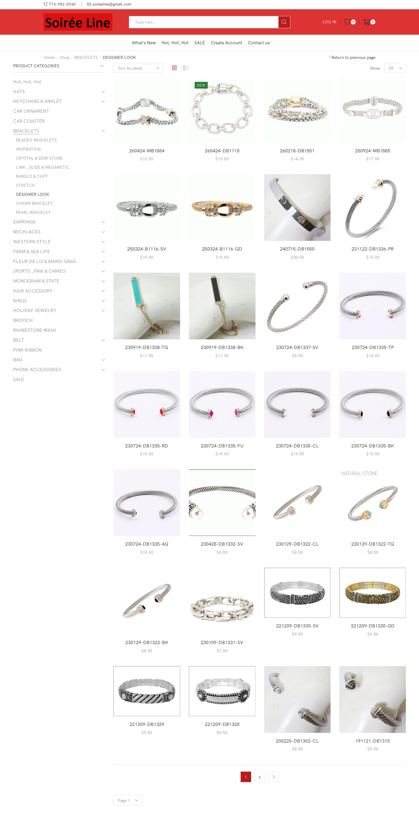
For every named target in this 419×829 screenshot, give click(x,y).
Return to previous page (353, 57)
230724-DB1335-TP (373, 347)
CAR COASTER (29, 121)
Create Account (226, 42)
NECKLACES (26, 231)
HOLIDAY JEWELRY (34, 310)
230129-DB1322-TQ (372, 544)
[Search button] (284, 22)
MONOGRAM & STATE (36, 281)
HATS (19, 91)
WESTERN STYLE (32, 241)
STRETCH (25, 185)
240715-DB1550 (297, 249)
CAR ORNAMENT (31, 111)
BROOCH (23, 320)
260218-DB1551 (297, 151)
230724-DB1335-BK (372, 446)
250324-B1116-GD (222, 249)
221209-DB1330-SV (297, 626)
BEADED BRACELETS (36, 140)
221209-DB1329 (146, 724)
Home (49, 57)
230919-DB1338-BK (222, 347)
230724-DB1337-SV (297, 347)
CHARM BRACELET (34, 203)
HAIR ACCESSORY (33, 291)
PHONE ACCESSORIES (37, 369)
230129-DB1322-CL (297, 544)
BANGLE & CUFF (32, 176)
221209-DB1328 (222, 724)
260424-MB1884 (146, 151)
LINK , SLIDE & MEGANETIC (42, 167)
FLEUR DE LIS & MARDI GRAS (44, 261)
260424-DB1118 (222, 151)
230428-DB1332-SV (222, 544)
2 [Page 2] (260, 777)
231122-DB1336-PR (372, 249)
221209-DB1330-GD (373, 626)
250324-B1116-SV (146, 249)
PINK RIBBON (27, 350)
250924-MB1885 (372, 151)
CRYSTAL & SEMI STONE (39, 158)
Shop (64, 57)
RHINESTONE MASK (34, 330)
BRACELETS (86, 57)
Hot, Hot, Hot (175, 42)
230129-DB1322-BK (146, 642)
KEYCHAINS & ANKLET (37, 101)
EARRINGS (24, 222)
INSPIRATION (28, 149)
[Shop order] (138, 68)
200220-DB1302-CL (297, 741)
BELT (18, 340)
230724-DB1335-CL (297, 446)
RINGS (20, 301)
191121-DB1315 (372, 741)
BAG (17, 359)
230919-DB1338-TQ (146, 347)
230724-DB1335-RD (146, 446)
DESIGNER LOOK (32, 194)
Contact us (259, 42)
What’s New (144, 42)
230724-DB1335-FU (222, 446)
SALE (199, 42)
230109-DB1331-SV (222, 642)
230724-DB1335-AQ (146, 544)
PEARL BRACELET (33, 212)
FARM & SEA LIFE (31, 251)
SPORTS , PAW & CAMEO (39, 271)
